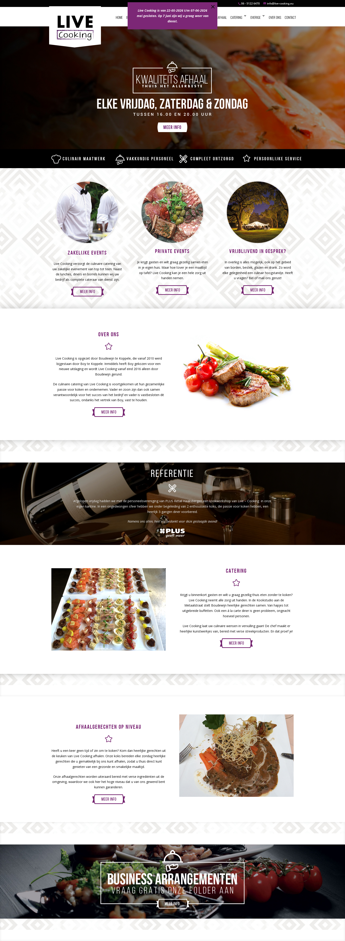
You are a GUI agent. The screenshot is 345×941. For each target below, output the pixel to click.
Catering (236, 17)
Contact (290, 17)
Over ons (275, 17)
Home (119, 17)
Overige (255, 17)
